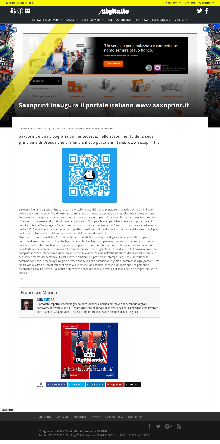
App (110, 19)
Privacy (95, 416)
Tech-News (141, 19)
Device (70, 19)
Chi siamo (172, 3)
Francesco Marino (35, 128)
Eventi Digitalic (161, 19)
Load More (8, 409)
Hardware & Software (45, 19)
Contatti (190, 3)
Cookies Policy (114, 416)
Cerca (180, 19)
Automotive (123, 19)
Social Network (91, 19)
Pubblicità (204, 3)
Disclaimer (135, 416)
